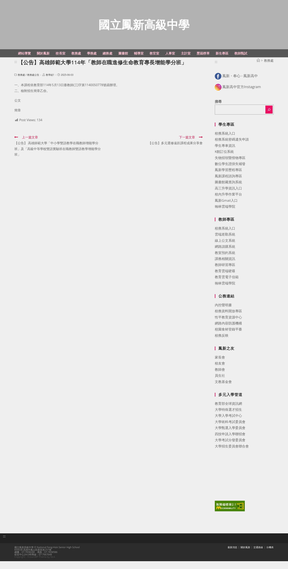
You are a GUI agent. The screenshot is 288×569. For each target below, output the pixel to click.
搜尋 (218, 110)
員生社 (220, 384)
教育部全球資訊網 (228, 412)
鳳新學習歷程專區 (228, 179)
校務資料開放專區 (228, 320)
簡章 (17, 119)
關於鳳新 (245, 555)
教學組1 (50, 84)
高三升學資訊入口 (228, 197)
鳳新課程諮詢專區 (228, 185)
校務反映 (221, 344)
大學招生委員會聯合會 (232, 455)
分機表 (270, 555)
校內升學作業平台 (228, 203)
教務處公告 (33, 84)
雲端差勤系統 (225, 243)
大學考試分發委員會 (230, 449)
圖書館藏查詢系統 (228, 191)
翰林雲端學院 (225, 215)
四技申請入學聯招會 (230, 443)
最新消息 (232, 555)
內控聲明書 (223, 314)
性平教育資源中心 (228, 326)
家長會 (220, 366)
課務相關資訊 (225, 268)
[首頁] (258, 69)
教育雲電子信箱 (227, 286)
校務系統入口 (225, 142)
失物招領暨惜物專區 (230, 167)
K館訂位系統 (224, 160)
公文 (17, 110)
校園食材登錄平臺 (228, 338)
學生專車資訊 (225, 154)
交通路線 (258, 555)
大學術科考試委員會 (230, 431)
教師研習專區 (225, 274)
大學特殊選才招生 (228, 418)
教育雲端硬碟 (225, 280)
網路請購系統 (225, 256)
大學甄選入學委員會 (230, 437)
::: (12, 61)
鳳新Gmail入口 (226, 209)
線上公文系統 (225, 249)
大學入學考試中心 (228, 425)
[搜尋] (269, 119)
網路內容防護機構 (228, 332)
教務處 (21, 84)
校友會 (220, 372)
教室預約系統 (225, 262)
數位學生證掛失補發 (230, 173)
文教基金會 (223, 391)
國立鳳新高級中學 (144, 29)
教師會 (220, 378)
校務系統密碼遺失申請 (232, 148)
